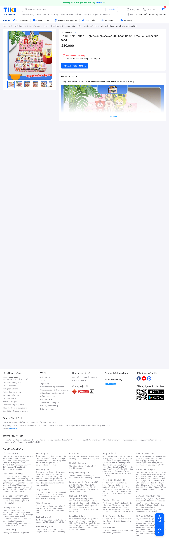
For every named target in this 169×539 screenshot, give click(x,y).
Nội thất (80, 503)
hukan (21, 442)
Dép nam (47, 508)
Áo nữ (38, 456)
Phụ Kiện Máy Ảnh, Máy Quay (147, 499)
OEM (74, 32)
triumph (93, 440)
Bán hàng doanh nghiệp (49, 406)
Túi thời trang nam (44, 526)
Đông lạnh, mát (18, 481)
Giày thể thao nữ (155, 487)
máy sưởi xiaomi (153, 527)
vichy (27, 442)
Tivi (141, 463)
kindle (107, 440)
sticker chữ (105, 14)
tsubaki (37, 442)
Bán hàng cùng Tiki (79, 380)
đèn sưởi (147, 519)
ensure (49, 440)
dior (11, 440)
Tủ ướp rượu (159, 465)
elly (69, 440)
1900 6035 (13, 429)
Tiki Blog (43, 380)
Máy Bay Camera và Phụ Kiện (150, 510)
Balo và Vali (74, 453)
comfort (154, 440)
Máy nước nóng (150, 463)
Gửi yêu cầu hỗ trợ (9, 386)
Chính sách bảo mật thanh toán (52, 387)
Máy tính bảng (13, 503)
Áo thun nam (40, 472)
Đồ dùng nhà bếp (9, 533)
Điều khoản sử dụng (47, 396)
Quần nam (51, 472)
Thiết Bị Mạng (82, 489)
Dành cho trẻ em (14, 487)
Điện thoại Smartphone (11, 499)
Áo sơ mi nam (51, 474)
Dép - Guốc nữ (52, 492)
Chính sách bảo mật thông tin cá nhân (54, 390)
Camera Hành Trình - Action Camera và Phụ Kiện (150, 503)
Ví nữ (60, 520)
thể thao (78, 14)
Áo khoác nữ (53, 459)
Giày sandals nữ (49, 494)
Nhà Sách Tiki (108, 527)
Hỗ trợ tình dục (21, 523)
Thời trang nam (43, 469)
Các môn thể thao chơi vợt (150, 484)
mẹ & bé (45, 14)
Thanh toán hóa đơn (110, 503)
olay (141, 440)
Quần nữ (52, 456)
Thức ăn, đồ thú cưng (15, 489)
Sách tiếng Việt (108, 530)
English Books (115, 533)
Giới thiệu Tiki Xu (46, 399)
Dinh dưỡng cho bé (14, 463)
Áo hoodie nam (46, 477)
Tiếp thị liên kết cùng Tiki (50, 403)
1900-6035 (13, 377)
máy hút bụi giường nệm (150, 528)
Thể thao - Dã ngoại (113, 461)
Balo (71, 456)
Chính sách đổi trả (9, 398)
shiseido (6, 442)
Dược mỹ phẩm (23, 525)
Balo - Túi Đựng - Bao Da (149, 505)
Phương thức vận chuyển (12, 392)
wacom (121, 440)
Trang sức (73, 475)
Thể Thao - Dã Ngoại (145, 469)
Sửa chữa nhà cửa (80, 501)
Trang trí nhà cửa (75, 499)
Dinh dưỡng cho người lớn (16, 465)
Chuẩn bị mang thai (14, 469)
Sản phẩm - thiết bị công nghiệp (117, 470)
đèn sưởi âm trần (146, 534)
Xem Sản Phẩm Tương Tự (75, 66)
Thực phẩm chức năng (15, 512)
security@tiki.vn (21, 411)
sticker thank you (91, 14)
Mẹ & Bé (117, 465)
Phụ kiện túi (59, 522)
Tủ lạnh (143, 459)
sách (71, 14)
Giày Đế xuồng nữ (50, 499)
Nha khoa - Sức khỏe (117, 509)
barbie (37, 440)
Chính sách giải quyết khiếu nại (52, 393)
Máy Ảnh (155, 511)
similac (147, 440)
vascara (6, 440)
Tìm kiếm (111, 9)
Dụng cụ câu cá (146, 481)
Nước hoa (11, 523)
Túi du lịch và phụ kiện (82, 456)
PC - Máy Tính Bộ (79, 491)
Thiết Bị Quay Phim (149, 509)
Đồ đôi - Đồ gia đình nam (53, 479)
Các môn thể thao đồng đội (151, 483)
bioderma (63, 440)
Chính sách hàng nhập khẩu (13, 405)
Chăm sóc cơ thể (14, 515)
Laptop (90, 491)
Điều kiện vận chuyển (48, 409)
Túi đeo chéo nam (49, 529)
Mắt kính (90, 466)
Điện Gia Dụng (9, 530)
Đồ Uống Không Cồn (83, 527)
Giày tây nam (52, 506)
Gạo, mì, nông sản (15, 483)
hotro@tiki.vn (22, 408)
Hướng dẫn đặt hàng (10, 389)
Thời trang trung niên (48, 465)
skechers (80, 440)
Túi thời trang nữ (43, 517)
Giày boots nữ (44, 497)
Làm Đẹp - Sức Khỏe (12, 507)
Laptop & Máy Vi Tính (120, 469)
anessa (128, 440)
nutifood (100, 440)
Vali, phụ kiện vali (92, 459)
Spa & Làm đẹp (118, 505)
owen (43, 440)
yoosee (135, 440)
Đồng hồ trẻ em (94, 478)
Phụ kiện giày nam (47, 510)
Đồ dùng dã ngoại (151, 474)
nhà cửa (64, 14)
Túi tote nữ (50, 522)
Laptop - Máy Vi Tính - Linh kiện (84, 482)
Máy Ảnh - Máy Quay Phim (148, 496)
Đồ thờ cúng (78, 509)
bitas (160, 440)
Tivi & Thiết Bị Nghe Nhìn (115, 472)
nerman (114, 440)
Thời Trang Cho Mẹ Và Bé (12, 456)
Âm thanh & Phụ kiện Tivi (145, 456)
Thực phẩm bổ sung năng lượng (151, 488)
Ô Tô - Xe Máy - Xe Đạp (113, 516)
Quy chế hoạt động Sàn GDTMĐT (85, 377)
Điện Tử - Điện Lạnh (145, 453)
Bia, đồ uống (11, 485)
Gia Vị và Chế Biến (80, 523)
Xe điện (125, 519)
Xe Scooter (122, 521)
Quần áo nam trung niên (50, 483)
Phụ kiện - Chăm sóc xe (111, 519)
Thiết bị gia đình (23, 533)
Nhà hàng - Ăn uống (115, 507)
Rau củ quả (11, 479)
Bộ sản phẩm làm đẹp (16, 524)
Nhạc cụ (87, 509)
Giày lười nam (41, 506)
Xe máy (109, 521)
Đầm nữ (44, 456)
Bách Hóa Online (77, 516)
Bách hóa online (114, 467)
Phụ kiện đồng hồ (80, 478)
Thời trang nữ (42, 453)
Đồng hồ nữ (82, 475)
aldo (87, 440)
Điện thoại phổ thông (15, 501)
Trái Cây (6, 477)
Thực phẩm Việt (23, 479)
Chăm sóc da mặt (9, 510)
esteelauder (19, 440)
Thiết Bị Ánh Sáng (150, 501)
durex (55, 440)
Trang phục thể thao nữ (144, 472)
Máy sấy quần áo (147, 465)
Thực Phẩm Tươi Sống (13, 473)
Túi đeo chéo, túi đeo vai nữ (46, 520)
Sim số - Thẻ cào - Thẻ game (122, 511)
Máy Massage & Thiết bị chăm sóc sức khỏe (18, 516)
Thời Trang (123, 456)
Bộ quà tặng (80, 529)
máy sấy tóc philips (152, 521)
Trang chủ (134, 9)
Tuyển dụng (44, 384)
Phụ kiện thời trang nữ (77, 466)
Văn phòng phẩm (121, 530)
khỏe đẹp (55, 14)
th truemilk (29, 440)
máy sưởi (139, 519)
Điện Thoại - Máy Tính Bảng (15, 496)
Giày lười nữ (55, 497)
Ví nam (38, 529)
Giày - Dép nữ (42, 489)
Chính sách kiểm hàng (11, 395)
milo (73, 440)
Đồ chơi (26, 456)
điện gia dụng (28, 14)
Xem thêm (112, 116)
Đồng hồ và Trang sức (79, 472)
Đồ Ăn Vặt (77, 525)
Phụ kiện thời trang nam (83, 467)
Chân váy (52, 461)
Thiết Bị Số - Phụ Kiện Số (113, 480)
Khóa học (122, 503)
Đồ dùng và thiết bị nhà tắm (84, 505)
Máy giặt (143, 461)
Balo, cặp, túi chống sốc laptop (84, 457)
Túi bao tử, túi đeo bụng (56, 532)
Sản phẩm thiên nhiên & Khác (16, 518)
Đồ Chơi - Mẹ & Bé (11, 453)
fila (31, 442)
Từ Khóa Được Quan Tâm (147, 516)
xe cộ (38, 14)
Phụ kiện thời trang (77, 463)
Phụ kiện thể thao (150, 477)
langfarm (14, 442)
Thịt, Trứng (14, 477)
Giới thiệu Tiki (45, 377)
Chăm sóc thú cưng (76, 519)
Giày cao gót (41, 492)
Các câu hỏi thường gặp (12, 382)
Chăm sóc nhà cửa (17, 491)
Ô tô (115, 521)
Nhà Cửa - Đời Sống (78, 496)
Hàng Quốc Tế (109, 453)
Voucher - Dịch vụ (110, 500)
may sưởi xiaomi (147, 525)
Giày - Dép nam (43, 503)
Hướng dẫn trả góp (10, 402)
